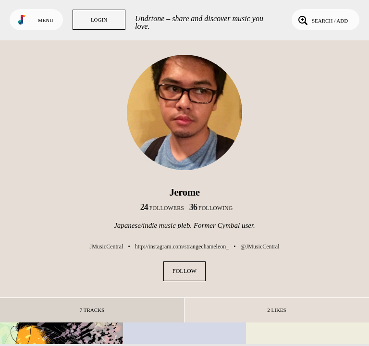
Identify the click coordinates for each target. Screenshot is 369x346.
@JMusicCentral (259, 246)
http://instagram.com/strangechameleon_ (182, 246)
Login (99, 20)
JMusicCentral (106, 246)
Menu (45, 20)
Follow (184, 271)
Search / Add (322, 19)
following (211, 208)
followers (162, 208)
